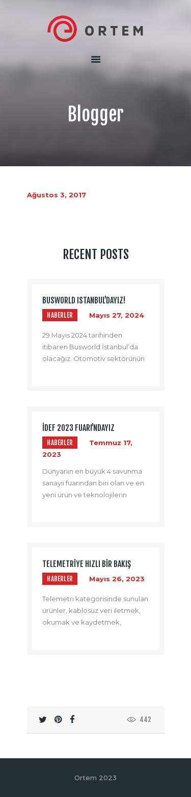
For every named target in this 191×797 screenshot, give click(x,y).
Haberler (60, 315)
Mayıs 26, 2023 (117, 579)
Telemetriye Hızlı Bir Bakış (86, 564)
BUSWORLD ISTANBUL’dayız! (83, 300)
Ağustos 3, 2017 (56, 195)
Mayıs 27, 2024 (116, 315)
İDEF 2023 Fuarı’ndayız (78, 428)
